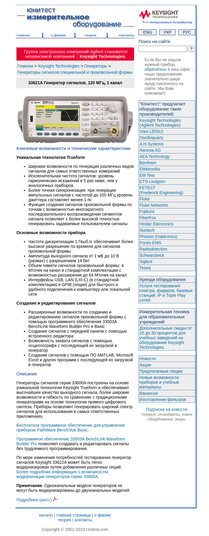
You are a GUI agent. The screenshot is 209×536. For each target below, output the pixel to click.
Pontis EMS (150, 242)
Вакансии (148, 393)
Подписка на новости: (167, 414)
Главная (25, 66)
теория (64, 519)
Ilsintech (147, 230)
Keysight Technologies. (103, 56)
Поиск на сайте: (155, 41)
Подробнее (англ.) (36, 499)
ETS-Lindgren (152, 181)
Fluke (144, 198)
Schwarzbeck (151, 255)
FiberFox (147, 217)
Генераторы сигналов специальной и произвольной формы (75, 72)
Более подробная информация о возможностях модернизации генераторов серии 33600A (62, 474)
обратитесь (156, 69)
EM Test (146, 175)
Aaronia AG (150, 150)
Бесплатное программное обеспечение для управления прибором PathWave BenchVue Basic (70, 427)
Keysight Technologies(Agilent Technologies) (160, 123)
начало (46, 515)
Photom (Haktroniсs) (158, 236)
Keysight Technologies (58, 66)
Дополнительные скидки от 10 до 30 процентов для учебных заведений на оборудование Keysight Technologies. (165, 338)
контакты (83, 519)
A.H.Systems (151, 144)
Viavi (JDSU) (151, 131)
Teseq (144, 267)
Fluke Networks (153, 205)
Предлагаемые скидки (160, 371)
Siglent (145, 261)
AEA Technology (154, 156)
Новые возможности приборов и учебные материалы (159, 382)
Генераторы (95, 66)
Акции (145, 365)
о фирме (102, 515)
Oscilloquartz (151, 137)
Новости (147, 358)
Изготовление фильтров (162, 399)
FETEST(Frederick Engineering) (161, 190)
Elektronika (149, 169)
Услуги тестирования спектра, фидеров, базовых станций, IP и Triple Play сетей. (166, 292)
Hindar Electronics (156, 224)
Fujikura (146, 211)
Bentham (147, 162)
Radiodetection (153, 249)
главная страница (73, 515)
